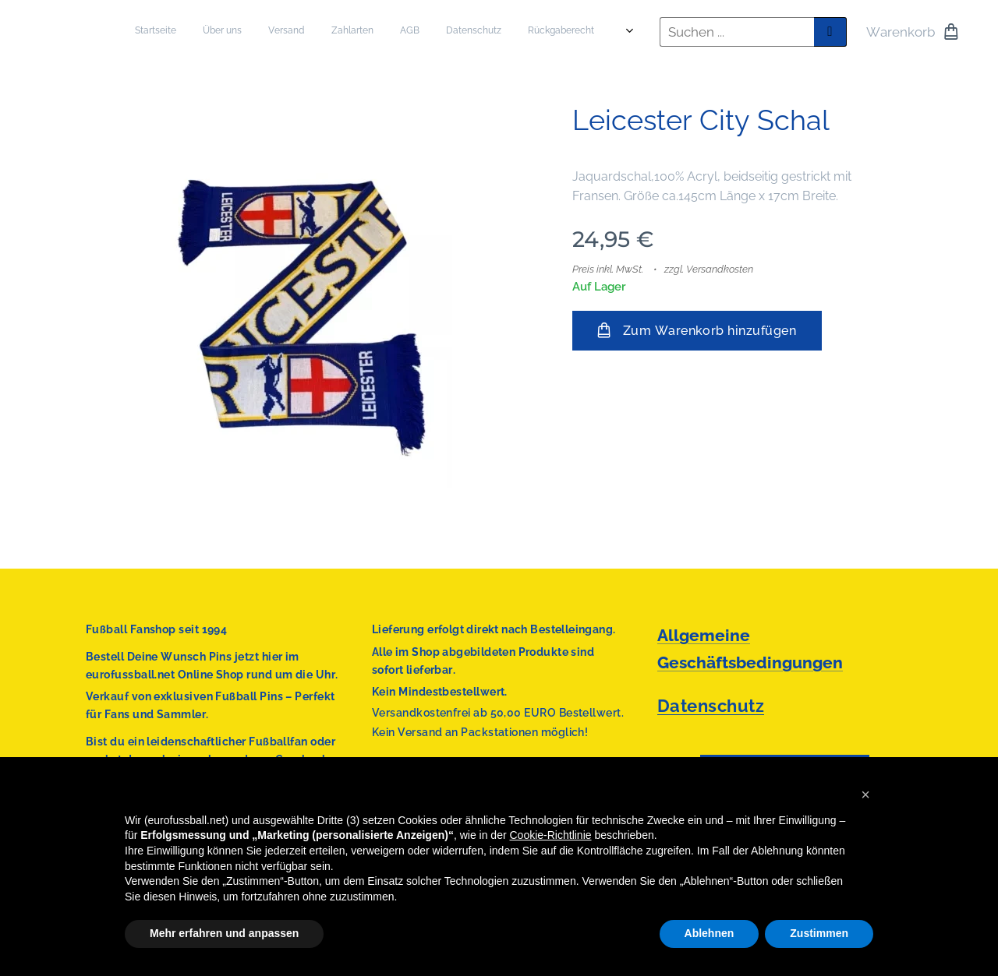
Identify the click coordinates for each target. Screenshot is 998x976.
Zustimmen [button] (819, 933)
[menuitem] (418, 31)
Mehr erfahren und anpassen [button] (224, 933)
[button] (865, 794)
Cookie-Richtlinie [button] (551, 835)
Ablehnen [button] (709, 933)
